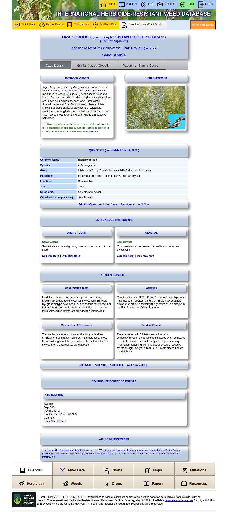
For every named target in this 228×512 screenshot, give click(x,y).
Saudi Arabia (114, 55)
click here (93, 131)
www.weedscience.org (179, 500)
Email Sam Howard (55, 421)
